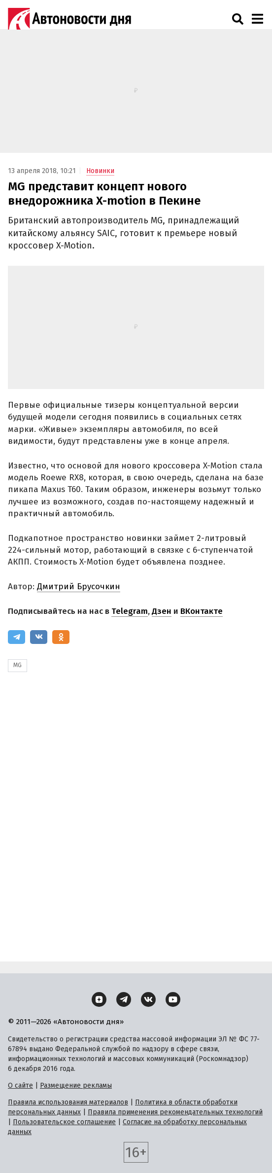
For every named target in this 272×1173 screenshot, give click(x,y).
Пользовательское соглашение (64, 1122)
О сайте (20, 1085)
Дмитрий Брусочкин (78, 586)
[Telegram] (16, 637)
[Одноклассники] (60, 637)
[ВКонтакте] (38, 637)
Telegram (129, 611)
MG (17, 665)
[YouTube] (173, 999)
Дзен (161, 611)
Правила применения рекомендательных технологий (175, 1112)
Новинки (100, 171)
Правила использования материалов (68, 1102)
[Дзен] (99, 999)
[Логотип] (69, 18)
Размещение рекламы (76, 1085)
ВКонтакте (201, 611)
